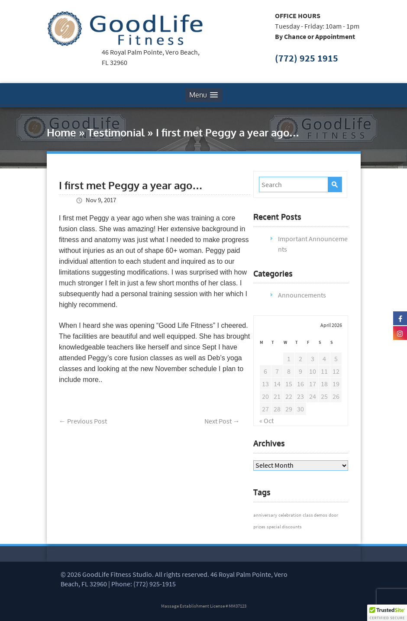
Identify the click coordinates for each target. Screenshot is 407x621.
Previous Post (83, 421)
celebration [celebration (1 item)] (289, 515)
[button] (387, 613)
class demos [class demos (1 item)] (315, 515)
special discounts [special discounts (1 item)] (284, 527)
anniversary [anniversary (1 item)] (265, 515)
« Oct (266, 420)
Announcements (302, 295)
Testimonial (116, 132)
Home (61, 132)
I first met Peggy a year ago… (131, 185)
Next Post (222, 421)
